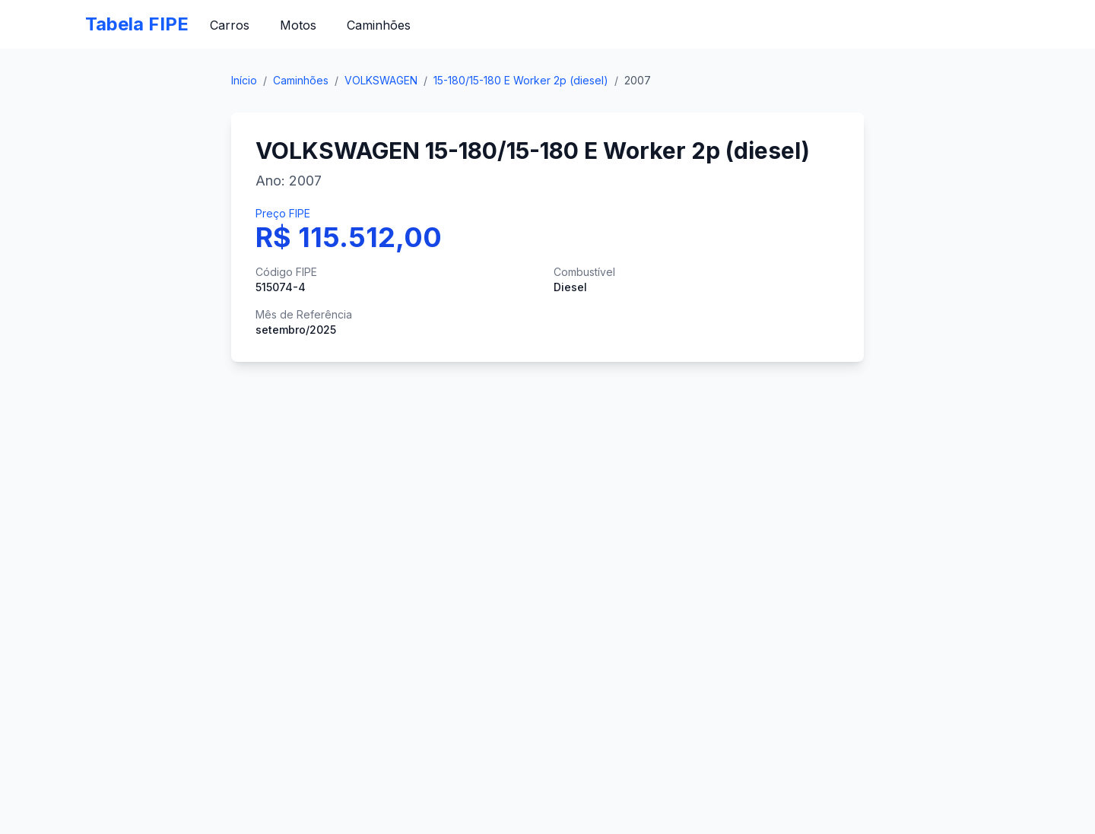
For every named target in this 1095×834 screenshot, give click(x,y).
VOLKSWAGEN (380, 80)
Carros (229, 25)
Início (244, 80)
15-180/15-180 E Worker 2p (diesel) (520, 80)
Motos (298, 25)
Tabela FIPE (137, 24)
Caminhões (379, 25)
